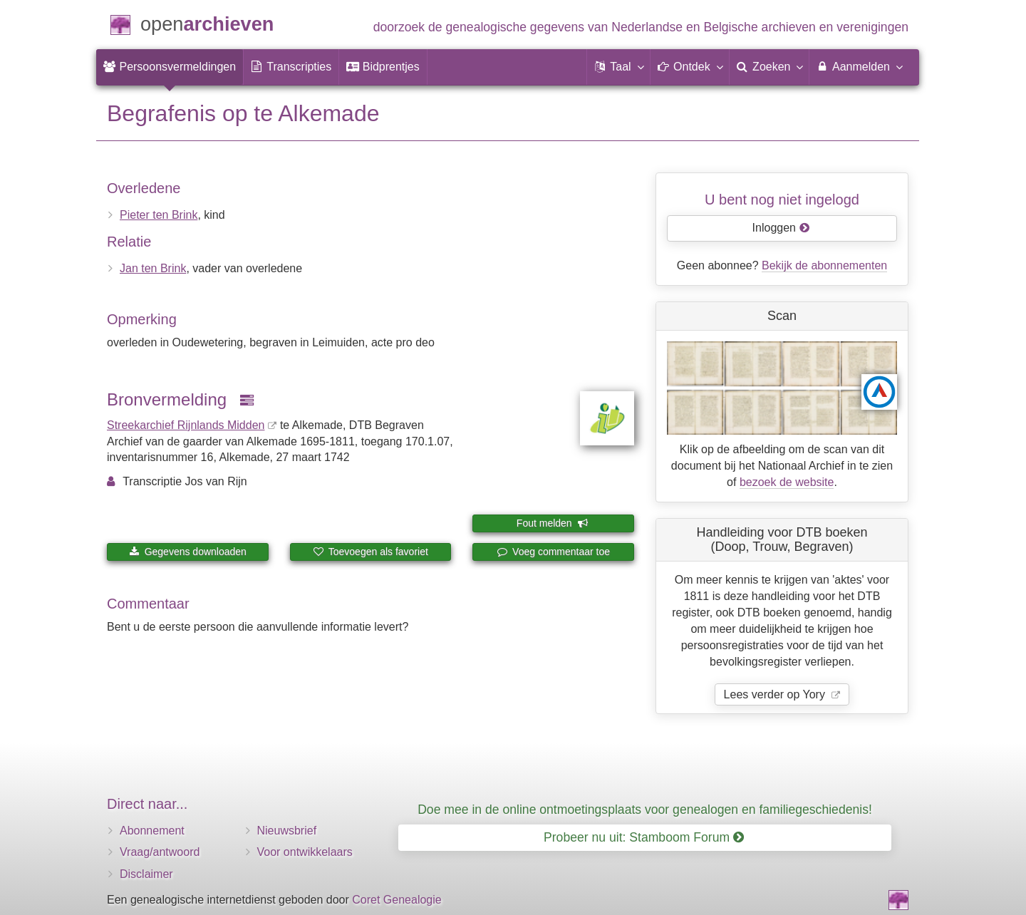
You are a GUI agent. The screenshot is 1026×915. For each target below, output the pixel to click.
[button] (618, 67)
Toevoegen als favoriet (370, 551)
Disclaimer (146, 874)
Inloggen (781, 228)
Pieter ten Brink (158, 215)
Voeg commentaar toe (553, 551)
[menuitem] (169, 67)
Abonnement (152, 830)
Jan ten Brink (153, 268)
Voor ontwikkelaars (305, 852)
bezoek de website (787, 482)
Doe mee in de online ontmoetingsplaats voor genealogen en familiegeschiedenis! (645, 809)
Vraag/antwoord (160, 852)
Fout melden (553, 523)
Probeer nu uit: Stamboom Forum (644, 837)
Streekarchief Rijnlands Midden (185, 425)
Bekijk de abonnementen (824, 265)
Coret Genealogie (396, 900)
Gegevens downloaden (188, 551)
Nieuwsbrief (287, 830)
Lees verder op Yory (776, 694)
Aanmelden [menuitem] (859, 66)
